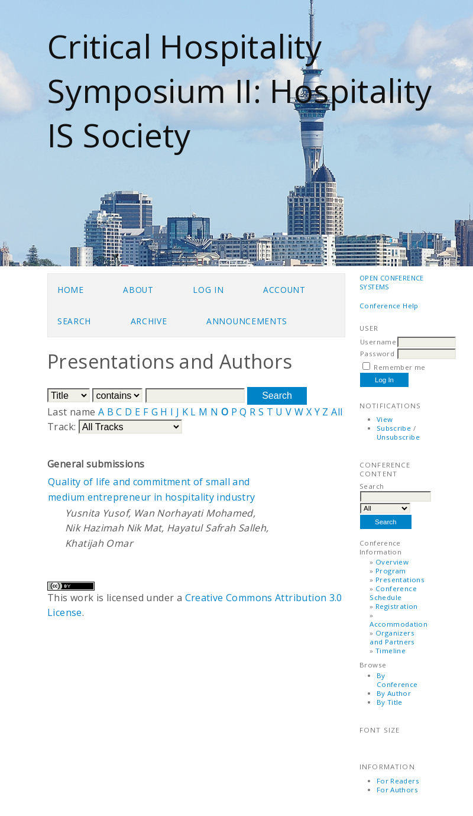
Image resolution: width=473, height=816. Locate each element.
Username (378, 341)
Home (70, 289)
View (385, 419)
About (138, 289)
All (336, 411)
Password (377, 353)
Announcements (246, 321)
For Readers (398, 780)
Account (284, 289)
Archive (149, 321)
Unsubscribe (398, 437)
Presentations (400, 579)
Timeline (390, 650)
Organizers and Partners (392, 637)
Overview (392, 561)
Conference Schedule (393, 593)
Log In (208, 289)
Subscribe (394, 428)
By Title (390, 702)
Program (390, 570)
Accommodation (398, 624)
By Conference (397, 680)
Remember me (399, 367)
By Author (394, 693)
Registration (396, 606)
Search (74, 321)
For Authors (397, 789)
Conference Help (389, 305)
